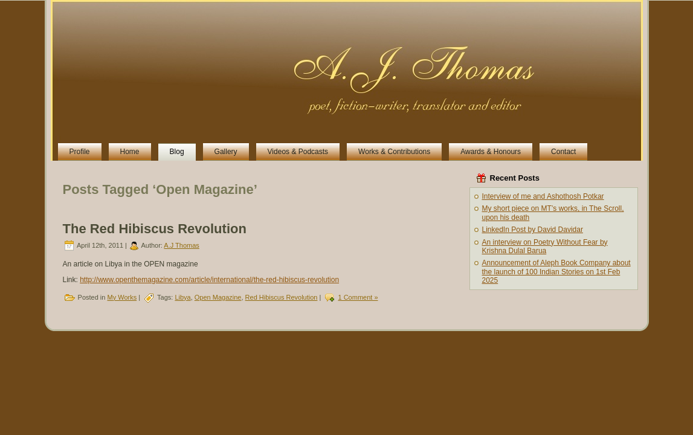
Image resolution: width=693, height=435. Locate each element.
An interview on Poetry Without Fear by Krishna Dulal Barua (545, 246)
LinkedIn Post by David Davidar (532, 229)
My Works (122, 297)
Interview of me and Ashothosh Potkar (543, 196)
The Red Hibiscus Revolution (155, 228)
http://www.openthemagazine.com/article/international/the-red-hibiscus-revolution (209, 280)
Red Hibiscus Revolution (281, 297)
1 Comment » (358, 297)
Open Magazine (218, 297)
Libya (182, 297)
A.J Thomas (181, 245)
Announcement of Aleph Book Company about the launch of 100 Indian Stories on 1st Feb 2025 (556, 272)
